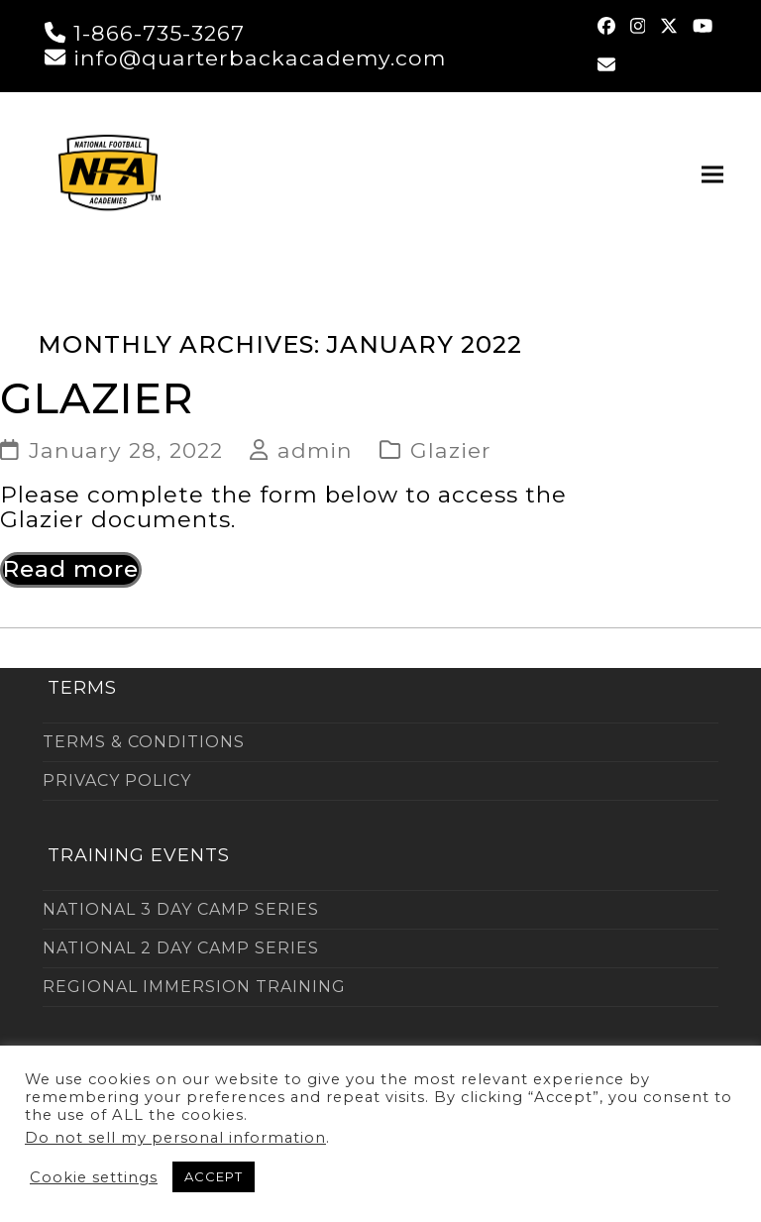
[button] (712, 174)
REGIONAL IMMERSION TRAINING (194, 986)
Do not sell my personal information (175, 1138)
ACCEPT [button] (213, 1176)
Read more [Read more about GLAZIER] (71, 569)
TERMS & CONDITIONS (144, 741)
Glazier (450, 450)
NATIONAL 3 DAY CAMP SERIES (181, 909)
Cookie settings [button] (94, 1177)
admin (315, 450)
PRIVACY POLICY (117, 780)
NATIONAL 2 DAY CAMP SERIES (181, 948)
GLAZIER (96, 398)
